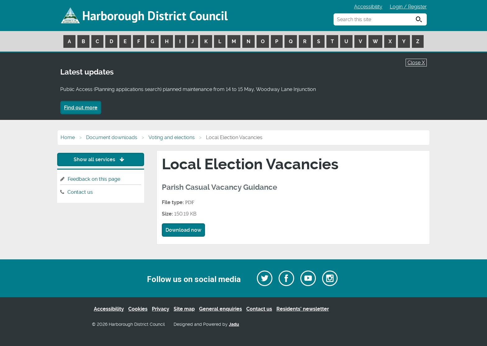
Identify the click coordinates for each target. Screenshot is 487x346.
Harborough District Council (155, 15)
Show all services (100, 159)
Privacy (160, 309)
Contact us (80, 192)
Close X (416, 63)
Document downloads (111, 137)
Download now (183, 230)
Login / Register (408, 7)
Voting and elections (171, 137)
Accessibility (368, 7)
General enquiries (220, 309)
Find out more (81, 108)
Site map (184, 309)
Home (68, 137)
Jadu (234, 324)
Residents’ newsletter (302, 309)
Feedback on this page (94, 179)
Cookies (138, 309)
